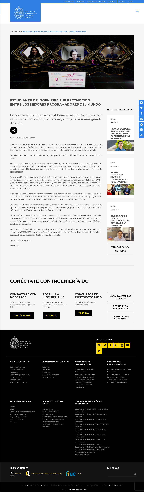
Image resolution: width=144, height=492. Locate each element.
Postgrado (46, 372)
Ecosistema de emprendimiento (119, 370)
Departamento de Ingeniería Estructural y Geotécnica (91, 415)
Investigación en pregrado (85, 375)
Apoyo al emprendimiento (117, 380)
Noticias (18, 31)
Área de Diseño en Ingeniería (85, 452)
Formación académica (115, 372)
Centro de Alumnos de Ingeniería (22, 412)
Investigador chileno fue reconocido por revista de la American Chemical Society (120, 223)
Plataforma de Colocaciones (53, 419)
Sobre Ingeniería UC (17, 367)
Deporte (13, 407)
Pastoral (13, 422)
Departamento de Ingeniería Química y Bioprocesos (90, 441)
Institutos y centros (82, 455)
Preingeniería (48, 414)
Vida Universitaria (20, 402)
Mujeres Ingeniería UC (18, 417)
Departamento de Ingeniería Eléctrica (89, 445)
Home (12, 31)
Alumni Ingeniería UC (51, 412)
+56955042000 (116, 486)
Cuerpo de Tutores (17, 420)
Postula (51, 315)
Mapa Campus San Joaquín (120, 297)
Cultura (13, 409)
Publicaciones (80, 372)
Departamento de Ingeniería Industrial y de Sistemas (91, 431)
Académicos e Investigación (83, 363)
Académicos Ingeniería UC (85, 370)
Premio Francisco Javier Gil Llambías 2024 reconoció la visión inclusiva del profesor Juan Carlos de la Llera (120, 182)
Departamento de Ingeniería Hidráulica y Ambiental (90, 420)
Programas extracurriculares (118, 375)
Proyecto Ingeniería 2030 (19, 375)
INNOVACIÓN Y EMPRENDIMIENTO (116, 363)
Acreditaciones (48, 377)
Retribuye (14, 372)
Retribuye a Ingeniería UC (120, 307)
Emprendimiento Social (116, 377)
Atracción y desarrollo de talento (55, 417)
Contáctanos (22, 315)
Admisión (46, 367)
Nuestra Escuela (19, 362)
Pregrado (46, 370)
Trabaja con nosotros (120, 317)
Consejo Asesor (15, 380)
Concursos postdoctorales (84, 380)
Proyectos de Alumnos (18, 414)
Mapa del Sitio (81, 490)
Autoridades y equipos (18, 383)
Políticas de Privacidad (66, 490)
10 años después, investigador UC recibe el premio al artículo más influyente (121, 134)
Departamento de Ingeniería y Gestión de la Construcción (91, 410)
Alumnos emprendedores (116, 382)
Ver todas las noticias (120, 249)
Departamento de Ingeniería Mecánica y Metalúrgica (90, 436)
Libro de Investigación (83, 382)
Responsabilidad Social (51, 422)
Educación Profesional (51, 375)
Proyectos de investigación (85, 377)
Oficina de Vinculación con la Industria (53, 426)
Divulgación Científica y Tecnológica (84, 386)
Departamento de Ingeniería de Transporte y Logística (92, 426)
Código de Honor (16, 377)
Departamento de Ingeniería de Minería (90, 450)
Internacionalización (17, 370)
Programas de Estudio (56, 362)
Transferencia (48, 409)
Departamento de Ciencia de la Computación (92, 447)
